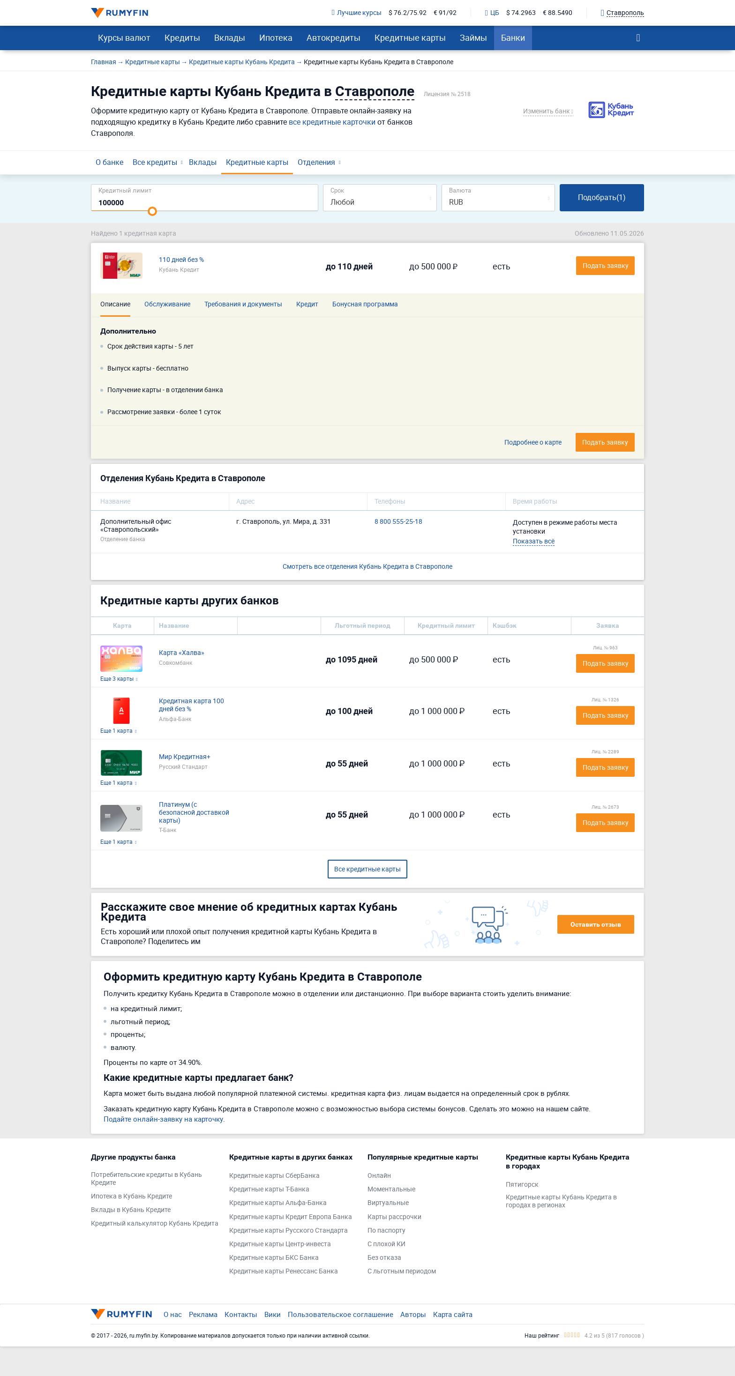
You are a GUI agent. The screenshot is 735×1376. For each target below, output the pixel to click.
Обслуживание (167, 303)
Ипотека (275, 37)
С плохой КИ (386, 1244)
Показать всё (534, 540)
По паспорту (386, 1231)
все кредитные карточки (332, 122)
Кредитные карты (410, 37)
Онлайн (379, 1176)
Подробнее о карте (533, 442)
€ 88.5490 (557, 13)
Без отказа (384, 1258)
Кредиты (182, 37)
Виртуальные (388, 1203)
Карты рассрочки (394, 1217)
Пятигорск (522, 1185)
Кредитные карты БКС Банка (274, 1258)
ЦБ (492, 13)
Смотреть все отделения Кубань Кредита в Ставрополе (367, 566)
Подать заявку (606, 663)
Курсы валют (124, 37)
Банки (513, 37)
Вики (272, 1314)
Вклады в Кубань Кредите (131, 1210)
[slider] (152, 211)
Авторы (413, 1314)
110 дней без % (181, 260)
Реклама (203, 1314)
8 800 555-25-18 (398, 522)
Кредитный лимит (124, 190)
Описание (115, 303)
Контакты (241, 1314)
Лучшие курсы (357, 13)
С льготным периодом (402, 1271)
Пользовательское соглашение (340, 1314)
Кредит (307, 303)
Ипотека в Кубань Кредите (131, 1196)
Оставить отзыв (595, 924)
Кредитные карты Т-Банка (269, 1189)
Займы (473, 37)
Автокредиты (333, 37)
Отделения (316, 162)
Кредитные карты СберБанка (274, 1176)
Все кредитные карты (367, 868)
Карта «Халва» (181, 653)
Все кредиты (155, 162)
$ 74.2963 (521, 13)
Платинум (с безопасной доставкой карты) (194, 812)
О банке (109, 162)
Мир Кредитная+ (184, 757)
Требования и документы (243, 303)
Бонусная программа (365, 303)
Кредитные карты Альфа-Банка (278, 1203)
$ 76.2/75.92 (408, 13)
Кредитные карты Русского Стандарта (288, 1231)
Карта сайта (452, 1314)
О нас (173, 1314)
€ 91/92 (445, 13)
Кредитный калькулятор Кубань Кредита (154, 1223)
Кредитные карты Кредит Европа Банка (290, 1217)
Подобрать (602, 197)
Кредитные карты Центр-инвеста (280, 1244)
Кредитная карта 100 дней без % (191, 705)
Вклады (229, 37)
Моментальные (391, 1189)
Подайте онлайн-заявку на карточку (163, 1118)
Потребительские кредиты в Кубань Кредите (146, 1179)
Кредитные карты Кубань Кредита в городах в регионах (561, 1201)
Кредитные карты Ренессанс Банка (283, 1271)
